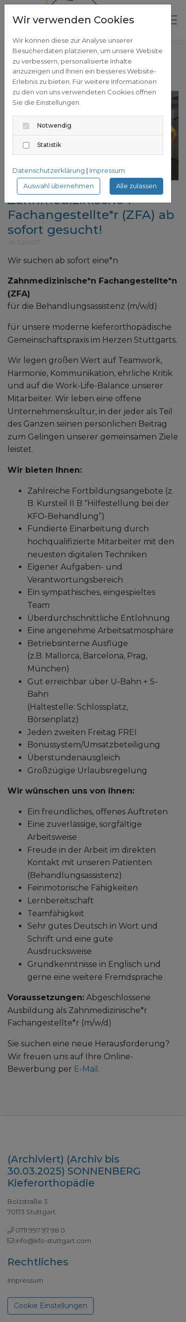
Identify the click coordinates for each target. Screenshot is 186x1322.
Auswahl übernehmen (58, 186)
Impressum (107, 170)
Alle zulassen (136, 186)
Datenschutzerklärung (48, 170)
